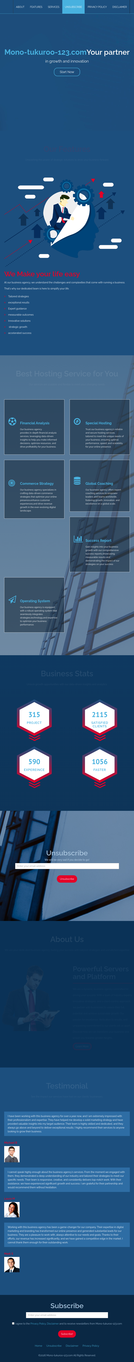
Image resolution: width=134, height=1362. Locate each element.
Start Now (67, 72)
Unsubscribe (73, 7)
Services (53, 7)
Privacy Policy (97, 7)
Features (36, 7)
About (20, 7)
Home (38, 1345)
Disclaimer (119, 7)
